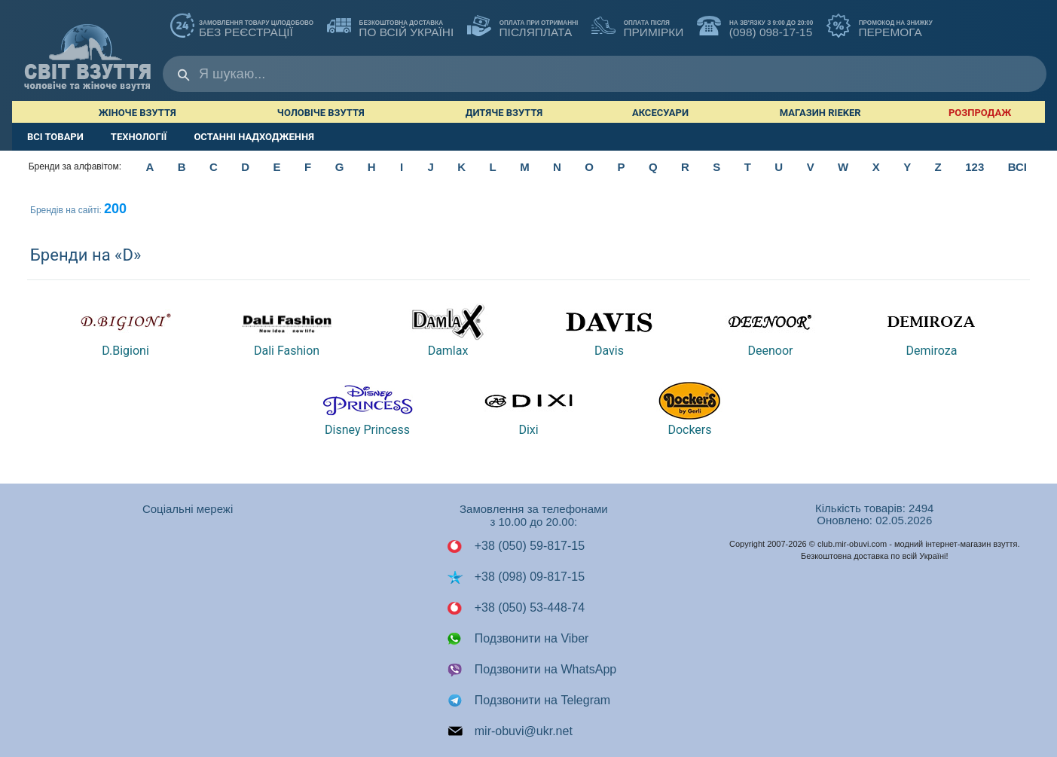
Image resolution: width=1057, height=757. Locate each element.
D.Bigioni (126, 330)
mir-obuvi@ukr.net (510, 731)
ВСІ (1017, 166)
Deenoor (770, 330)
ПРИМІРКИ (637, 26)
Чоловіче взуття (321, 112)
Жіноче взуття (137, 112)
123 (974, 166)
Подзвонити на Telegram (528, 700)
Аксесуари (660, 112)
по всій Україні (390, 26)
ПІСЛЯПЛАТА (522, 26)
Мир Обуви (87, 50)
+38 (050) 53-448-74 (516, 608)
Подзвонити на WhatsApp (531, 669)
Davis (609, 330)
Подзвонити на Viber (517, 639)
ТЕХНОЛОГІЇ (139, 136)
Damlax (448, 330)
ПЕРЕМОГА (879, 26)
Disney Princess (367, 409)
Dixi (529, 409)
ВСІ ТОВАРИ (55, 136)
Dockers (689, 409)
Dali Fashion (287, 330)
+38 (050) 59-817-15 (516, 546)
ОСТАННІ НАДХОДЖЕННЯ (254, 136)
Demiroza (931, 330)
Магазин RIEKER (820, 112)
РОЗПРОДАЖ (980, 112)
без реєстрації (241, 26)
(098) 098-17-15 (755, 26)
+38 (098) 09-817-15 (516, 577)
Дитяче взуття (504, 112)
